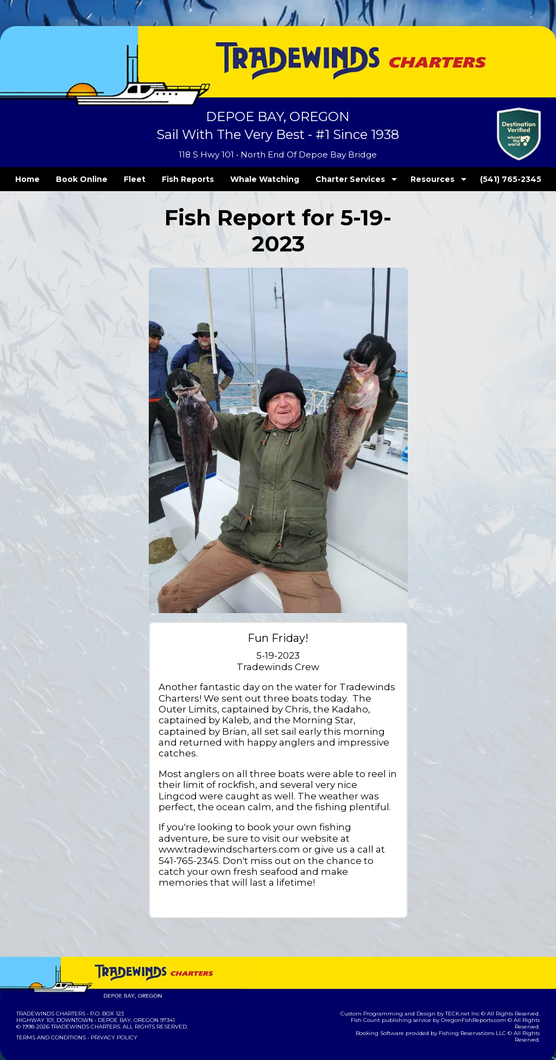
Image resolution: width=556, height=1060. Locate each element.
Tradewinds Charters (50, 991)
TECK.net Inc (468, 991)
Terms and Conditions (50, 1015)
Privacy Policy (111, 1015)
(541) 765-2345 (488, 179)
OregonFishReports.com (454, 998)
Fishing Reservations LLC (453, 1004)
